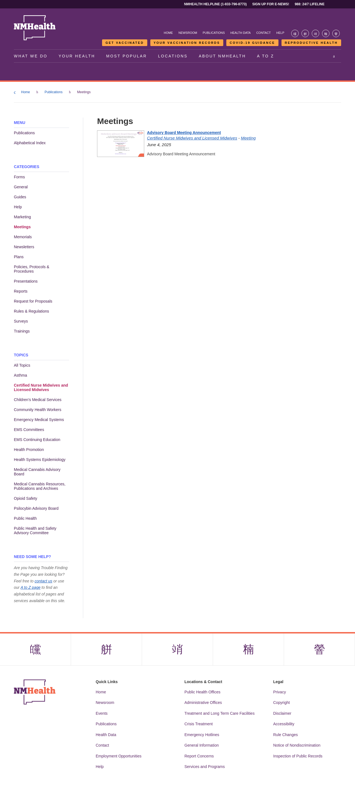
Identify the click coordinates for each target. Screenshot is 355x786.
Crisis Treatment (198, 724)
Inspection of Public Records (297, 756)
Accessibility (283, 724)
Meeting (248, 138)
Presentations (26, 281)
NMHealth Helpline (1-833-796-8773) (215, 4)
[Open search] (334, 56)
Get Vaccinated (124, 42)
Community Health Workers (37, 409)
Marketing (22, 217)
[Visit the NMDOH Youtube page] (336, 33)
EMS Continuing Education (37, 439)
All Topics (22, 365)
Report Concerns (199, 756)
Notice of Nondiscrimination (296, 745)
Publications (214, 32)
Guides (20, 197)
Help (280, 32)
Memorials (23, 237)
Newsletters (24, 247)
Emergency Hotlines (201, 734)
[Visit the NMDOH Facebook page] (295, 33)
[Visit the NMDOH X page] (305, 33)
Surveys (21, 321)
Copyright (281, 702)
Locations (173, 56)
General (21, 187)
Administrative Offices (203, 702)
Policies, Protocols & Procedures (31, 269)
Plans (19, 257)
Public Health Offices (202, 692)
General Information (201, 745)
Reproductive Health (311, 42)
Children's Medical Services (38, 399)
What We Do (30, 56)
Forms (19, 177)
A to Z (265, 56)
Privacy (279, 692)
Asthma (20, 375)
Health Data (240, 32)
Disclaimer (282, 713)
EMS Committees (29, 429)
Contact (263, 32)
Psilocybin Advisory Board (36, 508)
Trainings (22, 331)
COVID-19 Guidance (252, 42)
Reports (20, 291)
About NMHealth (222, 56)
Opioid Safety (25, 498)
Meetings (22, 227)
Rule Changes (285, 734)
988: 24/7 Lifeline (309, 4)
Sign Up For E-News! (270, 4)
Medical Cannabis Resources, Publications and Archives (39, 486)
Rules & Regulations (31, 311)
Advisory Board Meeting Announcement (184, 132)
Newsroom (187, 32)
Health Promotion (29, 449)
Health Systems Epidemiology (39, 459)
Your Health (77, 56)
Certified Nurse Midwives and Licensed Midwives (41, 387)
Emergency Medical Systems (39, 419)
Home (168, 32)
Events (102, 713)
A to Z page (30, 587)
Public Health (25, 518)
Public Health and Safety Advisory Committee (35, 530)
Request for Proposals (33, 301)
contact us (43, 581)
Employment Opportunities (118, 756)
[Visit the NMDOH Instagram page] (315, 33)
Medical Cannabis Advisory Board (37, 471)
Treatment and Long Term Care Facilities (219, 713)
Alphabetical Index (29, 143)
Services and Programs (204, 766)
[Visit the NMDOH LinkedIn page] (326, 33)
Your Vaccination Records (187, 42)
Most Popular (126, 56)
